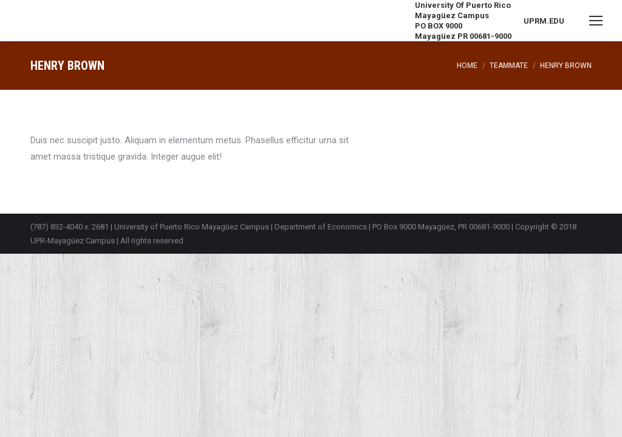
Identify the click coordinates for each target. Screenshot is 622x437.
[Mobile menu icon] (596, 20)
